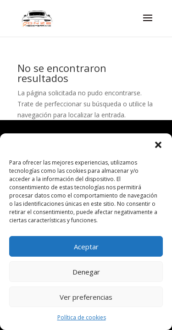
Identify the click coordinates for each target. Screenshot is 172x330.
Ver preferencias (86, 297)
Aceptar (86, 246)
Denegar (86, 271)
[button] (158, 144)
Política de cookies (81, 317)
